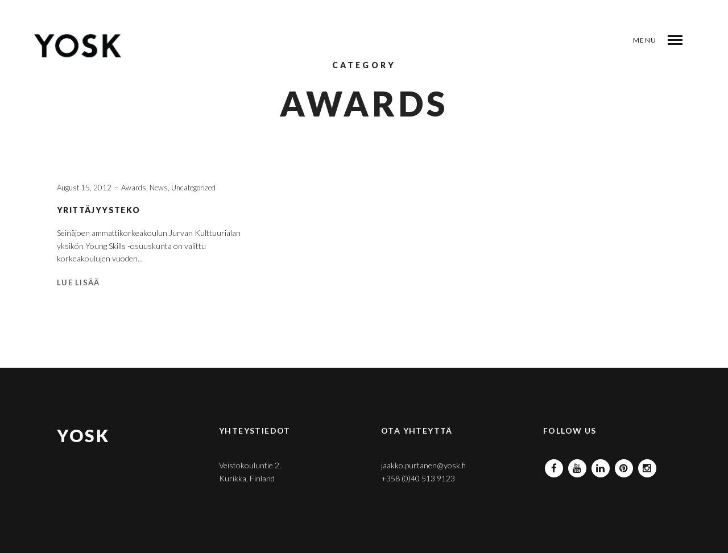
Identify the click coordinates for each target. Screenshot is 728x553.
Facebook (554, 465)
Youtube (577, 465)
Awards (133, 187)
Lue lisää (78, 282)
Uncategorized (193, 187)
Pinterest (624, 465)
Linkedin (601, 465)
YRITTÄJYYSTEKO (98, 210)
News (159, 187)
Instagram (647, 465)
